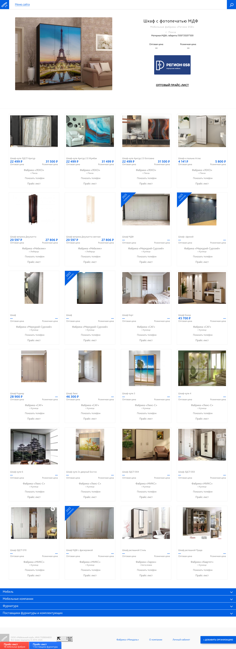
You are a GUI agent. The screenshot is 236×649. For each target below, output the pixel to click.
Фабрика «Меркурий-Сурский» (146, 250)
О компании (155, 639)
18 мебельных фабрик (14, 645)
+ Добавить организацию (218, 639)
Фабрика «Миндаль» (127, 639)
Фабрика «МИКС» (146, 485)
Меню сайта (22, 4)
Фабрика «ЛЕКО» (34, 171)
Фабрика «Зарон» (146, 563)
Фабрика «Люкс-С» (146, 407)
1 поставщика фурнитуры (45, 645)
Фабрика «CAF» (146, 328)
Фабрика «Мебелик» (34, 250)
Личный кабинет (181, 639)
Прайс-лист (34, 183)
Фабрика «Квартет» (202, 563)
